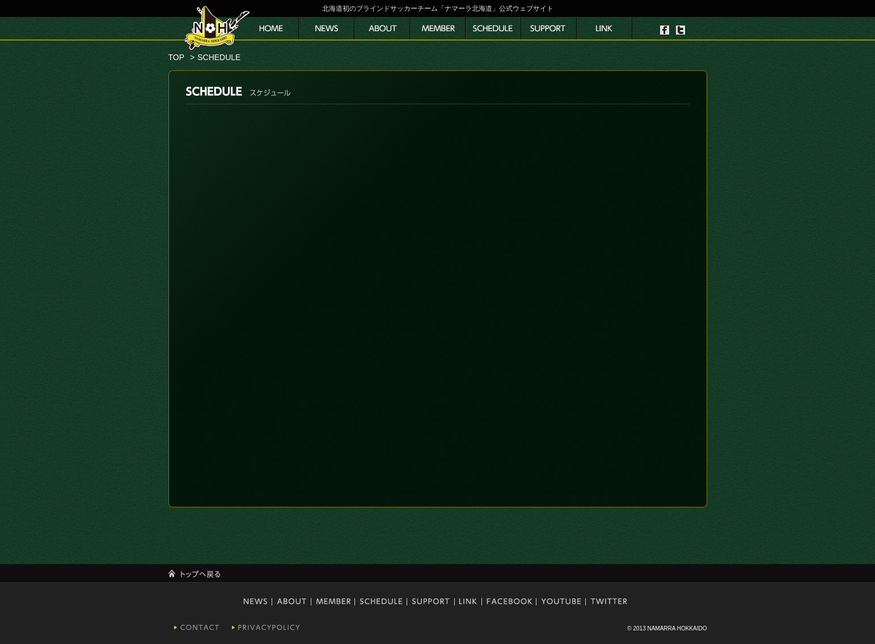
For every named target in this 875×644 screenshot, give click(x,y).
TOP (176, 57)
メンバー (438, 28)
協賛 (549, 28)
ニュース (326, 28)
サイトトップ (271, 28)
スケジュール (493, 28)
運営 (382, 28)
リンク (604, 28)
